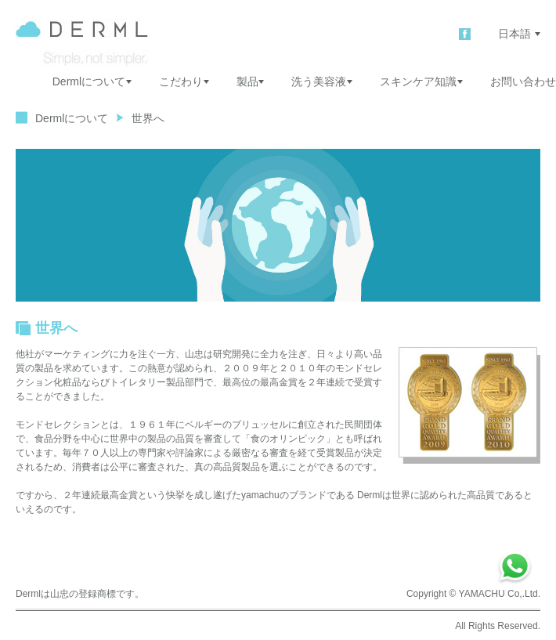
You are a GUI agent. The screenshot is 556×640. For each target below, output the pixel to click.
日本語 (519, 33)
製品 (250, 81)
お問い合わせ (523, 81)
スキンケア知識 (421, 81)
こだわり (184, 81)
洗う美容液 (321, 81)
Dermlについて (92, 81)
